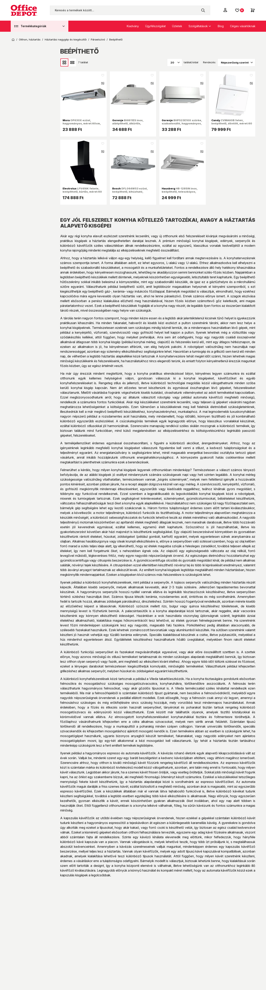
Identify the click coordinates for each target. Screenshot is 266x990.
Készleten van (28, 181)
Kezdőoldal (13, 39)
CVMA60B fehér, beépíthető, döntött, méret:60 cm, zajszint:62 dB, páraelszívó (231, 125)
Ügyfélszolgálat (155, 26)
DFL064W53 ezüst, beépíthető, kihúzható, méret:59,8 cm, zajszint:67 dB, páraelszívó (133, 193)
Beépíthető (116, 39)
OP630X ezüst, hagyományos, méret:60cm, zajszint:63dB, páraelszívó (82, 123)
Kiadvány (133, 26)
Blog (221, 26)
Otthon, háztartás (30, 39)
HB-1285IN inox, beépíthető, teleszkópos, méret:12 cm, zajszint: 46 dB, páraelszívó (181, 193)
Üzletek (177, 26)
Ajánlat (23, 189)
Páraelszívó (98, 39)
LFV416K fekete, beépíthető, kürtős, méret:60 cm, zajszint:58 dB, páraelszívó (82, 193)
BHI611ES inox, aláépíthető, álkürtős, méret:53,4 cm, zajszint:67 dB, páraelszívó (133, 125)
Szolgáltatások (198, 26)
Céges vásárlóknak (242, 26)
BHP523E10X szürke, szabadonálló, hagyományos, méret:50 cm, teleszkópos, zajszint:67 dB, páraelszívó (182, 125)
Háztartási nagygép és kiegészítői (66, 39)
